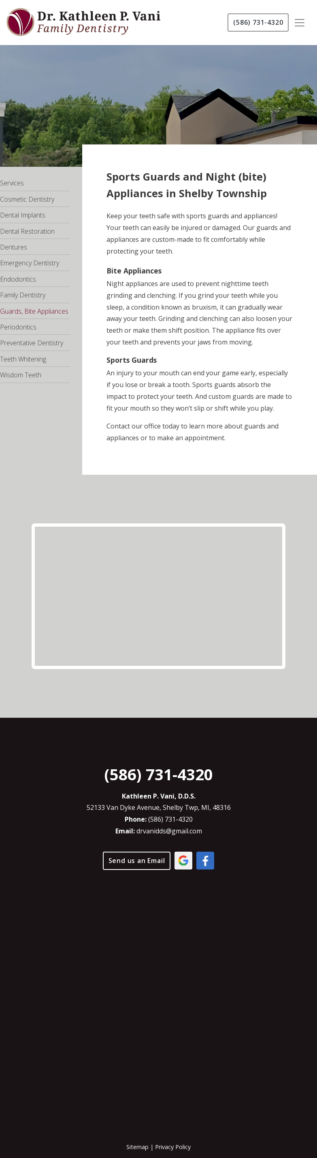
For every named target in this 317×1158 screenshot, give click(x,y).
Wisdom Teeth (20, 374)
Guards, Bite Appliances (34, 311)
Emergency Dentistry (29, 262)
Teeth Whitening (23, 359)
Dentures (13, 247)
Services (12, 183)
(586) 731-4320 (258, 22)
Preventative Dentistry (31, 342)
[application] (158, 993)
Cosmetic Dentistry (27, 199)
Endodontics (18, 279)
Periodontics (18, 327)
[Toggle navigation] (300, 22)
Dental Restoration (27, 231)
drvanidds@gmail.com (169, 831)
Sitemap (137, 1147)
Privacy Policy (173, 1147)
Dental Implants (22, 215)
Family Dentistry (22, 295)
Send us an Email (137, 860)
